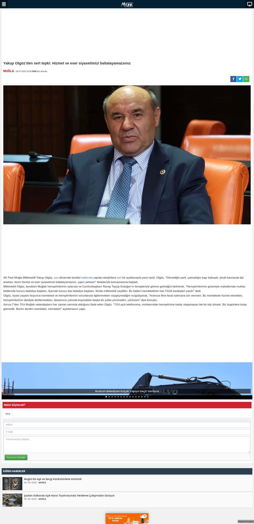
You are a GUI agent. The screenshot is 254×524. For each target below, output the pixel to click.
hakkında (87, 277)
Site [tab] (7, 414)
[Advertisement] (127, 36)
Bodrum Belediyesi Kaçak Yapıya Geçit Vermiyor (127, 391)
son (56, 277)
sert (119, 277)
